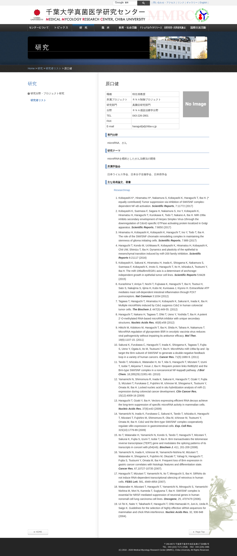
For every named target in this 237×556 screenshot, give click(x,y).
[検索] (126, 2)
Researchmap (122, 190)
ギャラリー (192, 2)
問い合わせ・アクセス (164, 2)
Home (31, 68)
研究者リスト (53, 68)
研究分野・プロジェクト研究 (47, 93)
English (203, 2)
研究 (40, 68)
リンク (181, 2)
